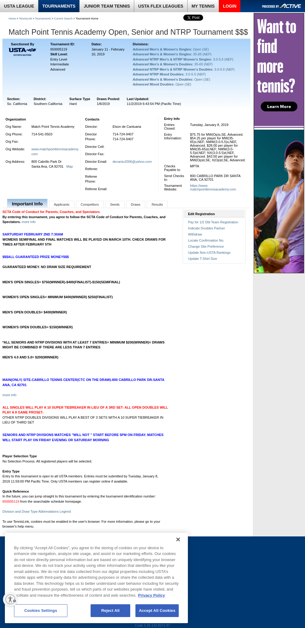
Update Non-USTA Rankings (209, 252)
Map (69, 166)
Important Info (27, 203)
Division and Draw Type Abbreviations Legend (36, 511)
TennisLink (25, 18)
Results (157, 204)
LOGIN (229, 6)
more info (29, 222)
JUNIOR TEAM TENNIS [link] (107, 6)
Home (12, 18)
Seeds (115, 204)
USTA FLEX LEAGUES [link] (160, 6)
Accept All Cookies (157, 610)
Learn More (279, 106)
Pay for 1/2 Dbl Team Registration (213, 222)
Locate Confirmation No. (206, 240)
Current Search (63, 18)
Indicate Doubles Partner (206, 228)
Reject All (110, 610)
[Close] (178, 539)
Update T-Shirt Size (202, 258)
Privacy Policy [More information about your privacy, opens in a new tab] (151, 595)
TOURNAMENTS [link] (59, 6)
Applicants (62, 204)
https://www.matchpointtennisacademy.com (213, 187)
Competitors (90, 204)
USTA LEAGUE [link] (19, 6)
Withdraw (195, 234)
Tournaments (43, 18)
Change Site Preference (206, 246)
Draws (135, 204)
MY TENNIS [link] (203, 6)
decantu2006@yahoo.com (132, 161)
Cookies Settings (40, 610)
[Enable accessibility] (10, 599)
